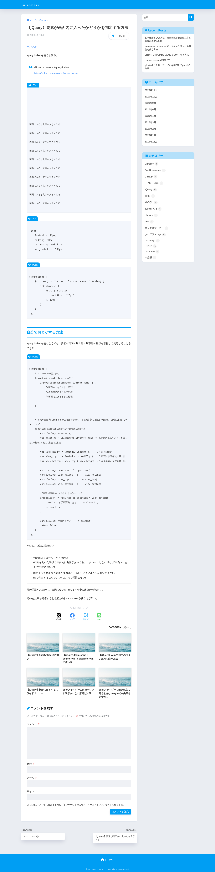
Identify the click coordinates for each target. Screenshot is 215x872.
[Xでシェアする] (59, 616)
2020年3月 (151, 123)
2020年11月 (151, 91)
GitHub (151, 179)
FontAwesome (155, 172)
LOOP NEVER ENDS (38, 4)
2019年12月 (151, 143)
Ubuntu (151, 218)
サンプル (32, 46)
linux (150, 199)
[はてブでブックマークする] (85, 616)
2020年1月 (151, 137)
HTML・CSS (154, 186)
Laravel (153, 255)
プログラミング (156, 238)
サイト (30, 791)
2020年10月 (151, 97)
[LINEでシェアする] (99, 616)
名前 (31, 763)
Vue (149, 225)
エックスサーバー (157, 232)
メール (32, 777)
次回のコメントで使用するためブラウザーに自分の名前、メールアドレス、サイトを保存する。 (77, 804)
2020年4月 (151, 117)
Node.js (154, 244)
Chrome (152, 166)
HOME (107, 859)
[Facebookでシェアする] (72, 616)
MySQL (151, 205)
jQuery (127, 626)
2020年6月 (151, 110)
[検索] (191, 17)
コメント (33, 723)
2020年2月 (151, 130)
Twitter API (153, 212)
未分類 (151, 261)
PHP (152, 250)
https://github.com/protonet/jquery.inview (56, 72)
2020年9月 (151, 104)
